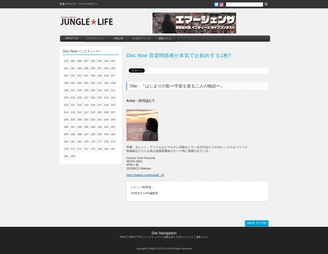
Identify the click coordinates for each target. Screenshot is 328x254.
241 (99, 83)
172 (79, 148)
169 (99, 148)
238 (66, 90)
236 (79, 90)
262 (66, 68)
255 (113, 68)
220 (79, 104)
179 (86, 141)
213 (72, 112)
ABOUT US (71, 38)
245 (72, 83)
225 (99, 97)
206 (66, 119)
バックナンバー (95, 38)
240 (106, 83)
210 (93, 112)
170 (93, 148)
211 (86, 112)
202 (93, 119)
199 (113, 119)
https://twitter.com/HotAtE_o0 (145, 175)
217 (99, 104)
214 (66, 112)
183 (113, 134)
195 (86, 126)
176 (106, 141)
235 (86, 90)
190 (66, 134)
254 (66, 75)
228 (79, 97)
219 (86, 104)
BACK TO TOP (256, 223)
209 (99, 112)
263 (113, 61)
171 (86, 148)
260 (79, 68)
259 (86, 68)
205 (72, 119)
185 (99, 134)
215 (113, 104)
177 (99, 141)
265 (99, 61)
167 (113, 148)
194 (93, 126)
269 (72, 61)
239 (113, 83)
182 (66, 141)
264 (106, 61)
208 (106, 112)
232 (106, 90)
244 (79, 83)
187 (86, 134)
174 (66, 148)
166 (66, 156)
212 (79, 112)
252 (79, 75)
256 (106, 68)
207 (113, 112)
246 (66, 83)
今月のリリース (141, 38)
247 (113, 75)
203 (86, 119)
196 (79, 126)
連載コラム (165, 38)
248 (106, 75)
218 (93, 104)
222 (66, 104)
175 (113, 141)
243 (86, 83)
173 (72, 148)
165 (72, 156)
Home (123, 236)
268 (79, 61)
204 (79, 119)
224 (106, 97)
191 (113, 126)
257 (99, 68)
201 (99, 119)
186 (93, 134)
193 (99, 126)
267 (86, 61)
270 (66, 61)
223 (113, 97)
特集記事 (118, 38)
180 (79, 141)
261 (72, 68)
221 (72, 104)
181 (72, 141)
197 (72, 126)
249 (99, 75)
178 (93, 141)
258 (93, 68)
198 (66, 126)
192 (106, 126)
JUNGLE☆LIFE (86, 23)
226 (93, 97)
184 (106, 134)
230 (66, 97)
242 (93, 83)
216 (106, 104)
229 (72, 97)
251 (86, 75)
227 (86, 97)
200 (106, 119)
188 (79, 134)
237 (72, 90)
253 (72, 75)
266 (93, 61)
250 (93, 75)
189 (72, 134)
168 (106, 148)
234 (93, 90)
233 (99, 90)
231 (113, 90)
